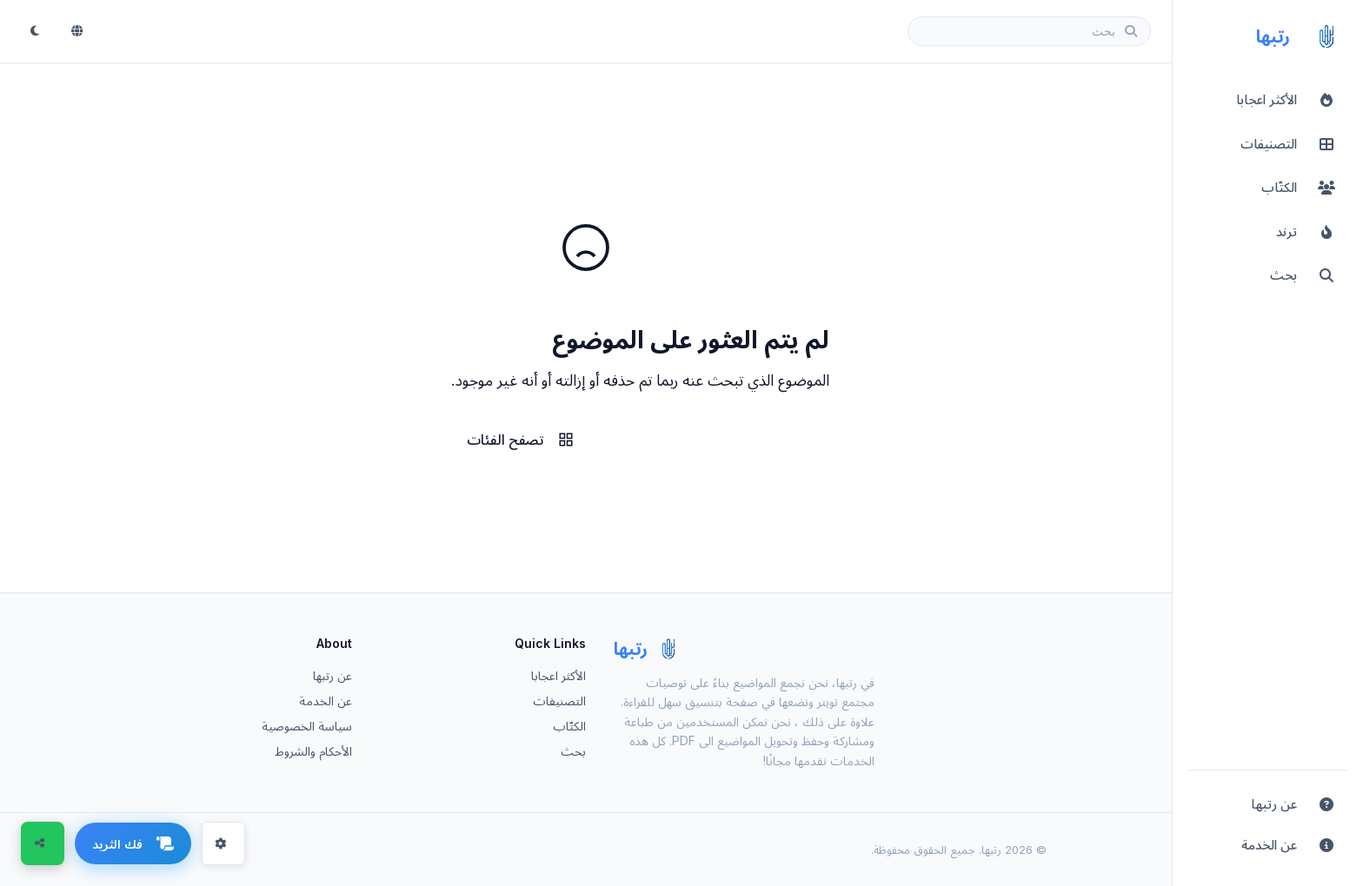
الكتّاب (569, 725)
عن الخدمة (325, 700)
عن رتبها (332, 675)
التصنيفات (559, 700)
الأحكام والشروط (313, 751)
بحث (573, 751)
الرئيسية (667, 439)
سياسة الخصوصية (307, 725)
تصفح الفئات (520, 439)
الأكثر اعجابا (558, 675)
